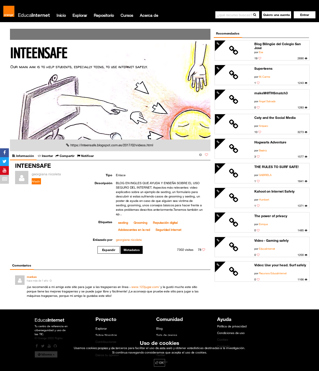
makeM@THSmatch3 (271, 93)
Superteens (263, 68)
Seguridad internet (168, 230)
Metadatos (132, 250)
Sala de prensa (166, 335)
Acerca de (149, 15)
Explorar (79, 15)
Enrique (263, 224)
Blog (159, 328)
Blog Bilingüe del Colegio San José (277, 46)
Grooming (140, 223)
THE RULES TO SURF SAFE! (276, 167)
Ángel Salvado (267, 101)
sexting (123, 223)
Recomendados (227, 33)
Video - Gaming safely (271, 240)
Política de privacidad (232, 326)
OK (159, 363)
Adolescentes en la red (134, 230)
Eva (261, 52)
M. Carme (264, 76)
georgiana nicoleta (129, 240)
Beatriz (263, 150)
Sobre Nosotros (106, 335)
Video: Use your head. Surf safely (280, 265)
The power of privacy (270, 216)
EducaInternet (267, 248)
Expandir (108, 250)
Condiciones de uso (231, 333)
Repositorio (104, 15)
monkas (32, 276)
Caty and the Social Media (275, 118)
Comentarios (21, 265)
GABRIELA (265, 175)
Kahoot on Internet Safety (274, 191)
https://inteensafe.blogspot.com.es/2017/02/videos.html (109, 145)
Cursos (127, 15)
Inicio (61, 15)
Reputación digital (165, 223)
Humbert (264, 199)
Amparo (263, 126)
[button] (305, 15)
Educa (34, 15)
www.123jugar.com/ (145, 287)
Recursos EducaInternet (273, 273)
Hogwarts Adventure (270, 142)
